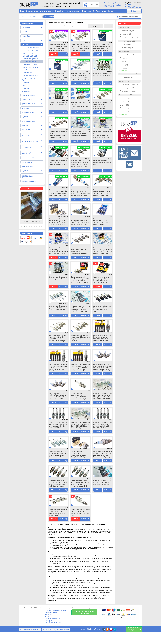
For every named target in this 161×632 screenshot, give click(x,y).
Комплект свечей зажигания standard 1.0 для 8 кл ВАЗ (58, 103)
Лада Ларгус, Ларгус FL (30, 67)
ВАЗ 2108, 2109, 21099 (30, 50)
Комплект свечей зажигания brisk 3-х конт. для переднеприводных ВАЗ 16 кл (58, 163)
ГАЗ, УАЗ (25, 85)
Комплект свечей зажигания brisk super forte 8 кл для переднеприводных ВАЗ (102, 482)
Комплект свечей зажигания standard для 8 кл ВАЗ (58, 278)
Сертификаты (49, 621)
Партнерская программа (53, 623)
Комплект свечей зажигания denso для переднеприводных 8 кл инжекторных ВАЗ (58, 134)
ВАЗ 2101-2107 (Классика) (31, 47)
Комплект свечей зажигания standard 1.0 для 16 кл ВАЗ (102, 74)
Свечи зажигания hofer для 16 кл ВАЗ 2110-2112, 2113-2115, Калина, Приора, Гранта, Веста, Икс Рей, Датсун (58, 367)
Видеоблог (48, 614)
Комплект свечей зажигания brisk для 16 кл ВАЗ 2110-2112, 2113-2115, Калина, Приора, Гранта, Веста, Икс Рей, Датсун (80, 76)
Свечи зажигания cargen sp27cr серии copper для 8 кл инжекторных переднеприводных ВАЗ (80, 483)
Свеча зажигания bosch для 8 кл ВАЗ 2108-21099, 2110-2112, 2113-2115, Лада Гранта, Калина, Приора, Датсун (102, 454)
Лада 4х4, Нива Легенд (30, 75)
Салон (24, 40)
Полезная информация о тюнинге (56, 610)
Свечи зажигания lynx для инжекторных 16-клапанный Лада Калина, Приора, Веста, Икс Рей (80, 338)
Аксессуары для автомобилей (27, 152)
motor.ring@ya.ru (113, 3)
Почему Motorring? (88, 11)
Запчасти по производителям (27, 176)
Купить (61, 54)
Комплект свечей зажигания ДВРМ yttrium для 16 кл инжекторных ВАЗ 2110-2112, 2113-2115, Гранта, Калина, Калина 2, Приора (102, 425)
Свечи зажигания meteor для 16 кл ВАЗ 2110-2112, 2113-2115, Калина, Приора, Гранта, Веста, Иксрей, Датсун (58, 76)
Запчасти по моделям (29, 181)
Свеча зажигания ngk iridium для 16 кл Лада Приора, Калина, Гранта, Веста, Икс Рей (80, 512)
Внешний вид (26, 36)
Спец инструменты (28, 162)
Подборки (25, 171)
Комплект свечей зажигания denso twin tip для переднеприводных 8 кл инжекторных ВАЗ (102, 105)
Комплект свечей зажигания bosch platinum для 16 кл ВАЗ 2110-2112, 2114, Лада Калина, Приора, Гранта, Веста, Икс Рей (80, 222)
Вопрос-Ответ (59, 11)
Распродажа (26, 27)
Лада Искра (26, 91)
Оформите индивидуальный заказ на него (84, 612)
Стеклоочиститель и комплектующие (28, 146)
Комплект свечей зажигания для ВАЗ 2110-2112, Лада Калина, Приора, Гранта (58, 308)
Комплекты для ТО (28, 158)
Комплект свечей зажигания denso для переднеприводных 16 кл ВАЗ (80, 105)
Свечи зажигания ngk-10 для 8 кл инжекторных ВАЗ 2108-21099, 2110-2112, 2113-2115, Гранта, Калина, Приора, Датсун (80, 280)
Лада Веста (26, 70)
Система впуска (27, 99)
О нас (22, 11)
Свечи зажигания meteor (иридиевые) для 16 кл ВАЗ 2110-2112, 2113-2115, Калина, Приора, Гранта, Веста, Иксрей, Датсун (102, 367)
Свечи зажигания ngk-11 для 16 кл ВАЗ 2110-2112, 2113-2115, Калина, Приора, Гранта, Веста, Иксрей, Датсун (80, 47)
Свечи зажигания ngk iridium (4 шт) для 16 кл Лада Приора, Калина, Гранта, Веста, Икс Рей (58, 512)
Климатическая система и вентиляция (30, 134)
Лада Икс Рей (27, 73)
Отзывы (110, 11)
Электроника (26, 129)
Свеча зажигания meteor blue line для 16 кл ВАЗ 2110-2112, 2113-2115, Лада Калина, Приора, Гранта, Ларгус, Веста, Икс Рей (80, 193)
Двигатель (25, 45)
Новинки (24, 32)
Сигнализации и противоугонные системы (30, 140)
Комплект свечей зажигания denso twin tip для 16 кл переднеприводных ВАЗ (80, 133)
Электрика (25, 125)
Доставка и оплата (46, 11)
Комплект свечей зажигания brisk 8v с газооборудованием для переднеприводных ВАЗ (102, 134)
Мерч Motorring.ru (27, 166)
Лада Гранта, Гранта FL (30, 59)
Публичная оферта (51, 612)
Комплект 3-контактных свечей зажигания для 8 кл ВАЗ (102, 162)
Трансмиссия (26, 108)
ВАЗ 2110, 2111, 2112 (29, 53)
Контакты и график (32, 11)
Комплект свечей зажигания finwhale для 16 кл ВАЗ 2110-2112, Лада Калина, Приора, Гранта (102, 221)
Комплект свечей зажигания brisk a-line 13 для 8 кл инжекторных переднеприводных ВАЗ (80, 250)
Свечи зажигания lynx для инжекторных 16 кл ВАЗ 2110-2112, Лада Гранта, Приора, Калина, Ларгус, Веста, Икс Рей (57, 338)
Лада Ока (25, 83)
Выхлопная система (28, 95)
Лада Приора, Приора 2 (30, 64)
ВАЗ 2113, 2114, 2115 (29, 56)
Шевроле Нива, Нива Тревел (29, 79)
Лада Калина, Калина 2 (30, 61)
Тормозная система (28, 112)
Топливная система (28, 121)
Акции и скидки (101, 11)
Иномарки (25, 88)
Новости (47, 616)
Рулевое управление (28, 104)
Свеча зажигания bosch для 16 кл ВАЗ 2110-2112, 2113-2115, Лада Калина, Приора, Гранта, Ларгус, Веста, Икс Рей (58, 193)
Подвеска (25, 117)
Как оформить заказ (73, 11)
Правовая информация (52, 618)
